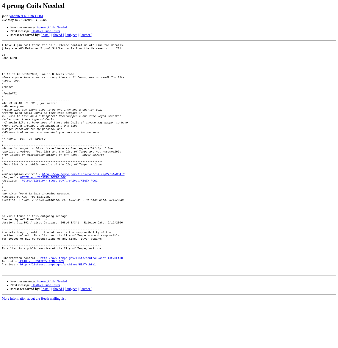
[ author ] (86, 35)
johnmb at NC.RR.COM (26, 16)
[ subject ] (72, 35)
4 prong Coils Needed (52, 27)
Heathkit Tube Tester (45, 31)
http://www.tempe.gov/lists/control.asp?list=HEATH (83, 200)
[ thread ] (57, 35)
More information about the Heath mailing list (34, 344)
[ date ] (45, 35)
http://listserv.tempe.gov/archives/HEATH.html (60, 208)
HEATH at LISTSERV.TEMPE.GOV (43, 204)
